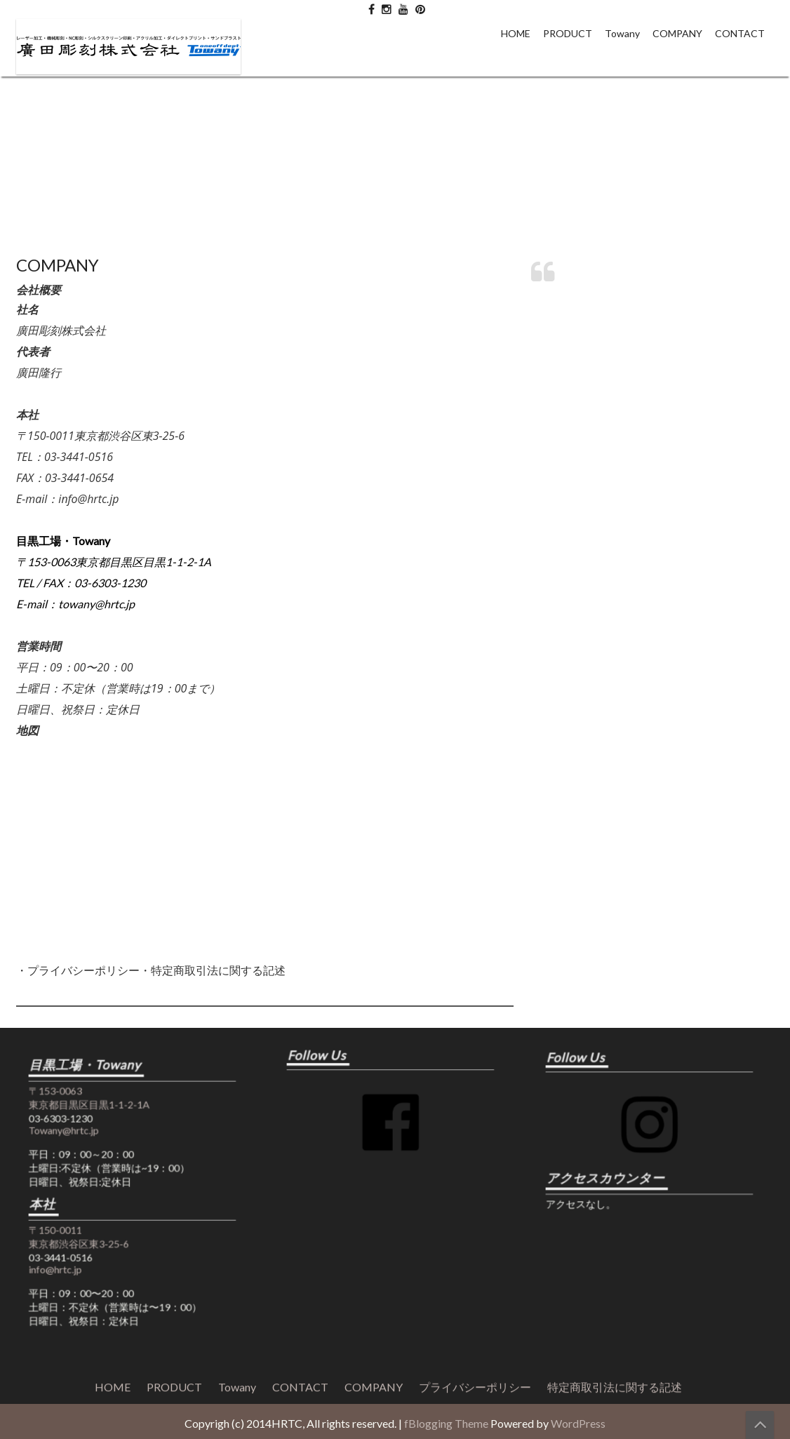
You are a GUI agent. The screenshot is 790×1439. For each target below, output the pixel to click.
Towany (622, 33)
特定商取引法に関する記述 (614, 914)
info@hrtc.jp (77, 1249)
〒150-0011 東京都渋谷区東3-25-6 (94, 1226)
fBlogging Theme (446, 1423)
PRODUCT (567, 33)
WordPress (578, 1423)
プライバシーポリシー (475, 914)
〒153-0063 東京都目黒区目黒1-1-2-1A (101, 1127)
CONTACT (740, 33)
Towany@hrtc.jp (83, 1150)
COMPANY (677, 33)
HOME (515, 33)
